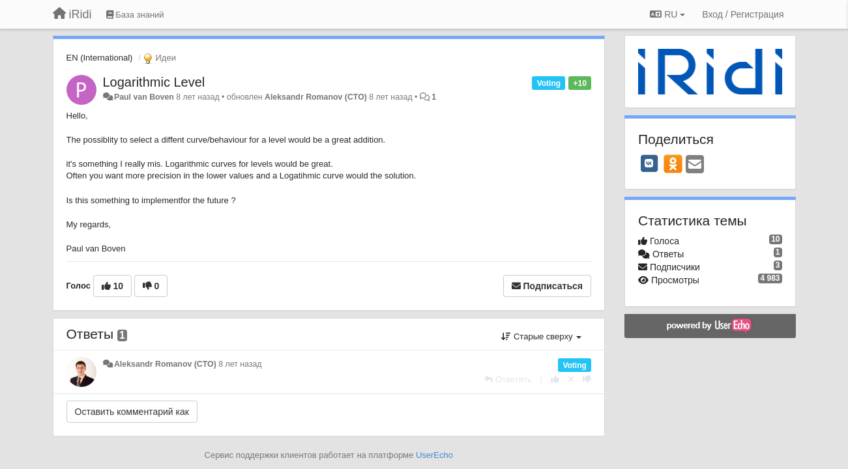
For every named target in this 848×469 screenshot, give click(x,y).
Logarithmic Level (154, 82)
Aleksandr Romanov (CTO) (316, 97)
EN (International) (99, 58)
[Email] (695, 165)
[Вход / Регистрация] (743, 14)
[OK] (673, 163)
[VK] (649, 163)
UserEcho (434, 455)
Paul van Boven (144, 97)
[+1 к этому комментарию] (555, 379)
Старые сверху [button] (541, 336)
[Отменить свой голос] (571, 379)
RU (667, 14)
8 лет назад (239, 364)
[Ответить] (507, 379)
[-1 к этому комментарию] (587, 379)
